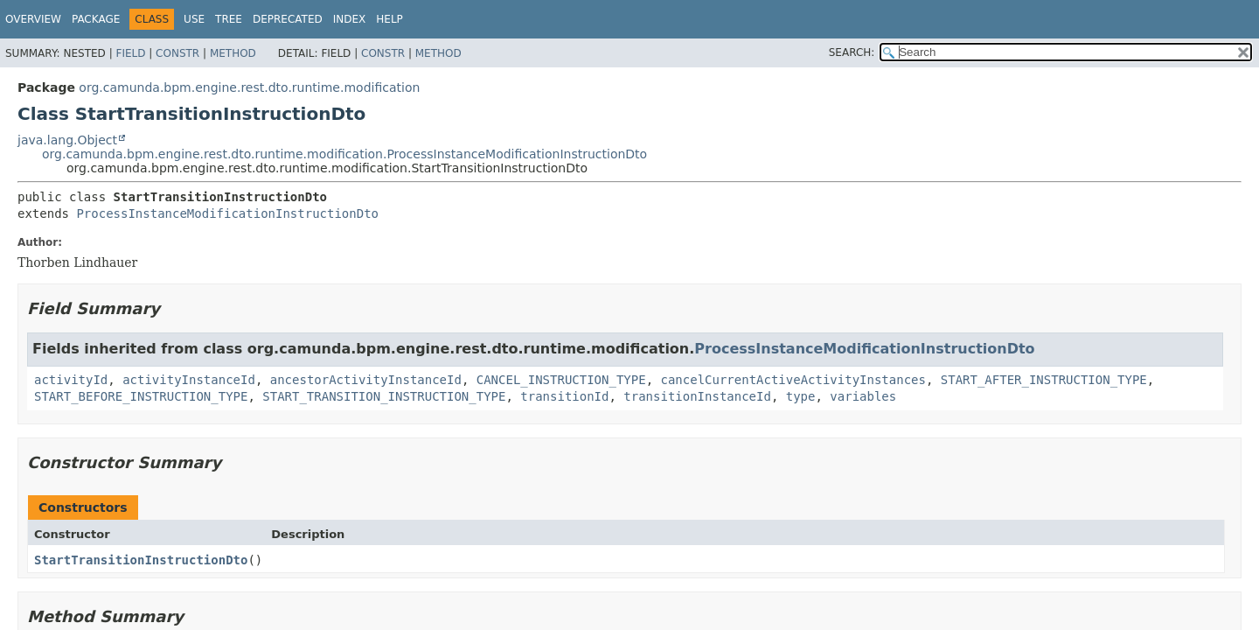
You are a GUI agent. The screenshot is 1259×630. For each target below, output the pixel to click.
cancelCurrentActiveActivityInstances (792, 380)
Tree (228, 19)
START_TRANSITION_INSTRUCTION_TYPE (383, 396)
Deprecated (288, 19)
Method (233, 53)
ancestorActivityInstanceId (366, 380)
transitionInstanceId (697, 396)
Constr (177, 53)
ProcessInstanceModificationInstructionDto (227, 213)
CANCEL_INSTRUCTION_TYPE (561, 380)
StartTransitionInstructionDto (140, 560)
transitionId (564, 396)
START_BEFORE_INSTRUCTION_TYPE (140, 396)
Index (349, 19)
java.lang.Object (67, 140)
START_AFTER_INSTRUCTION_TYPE (1044, 380)
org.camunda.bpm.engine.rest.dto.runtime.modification (249, 87)
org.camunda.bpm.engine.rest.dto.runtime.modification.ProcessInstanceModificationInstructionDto (344, 154)
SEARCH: (852, 52)
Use (194, 19)
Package (96, 19)
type (801, 396)
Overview (33, 19)
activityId (71, 380)
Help (389, 19)
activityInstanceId (188, 380)
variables (863, 396)
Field (130, 53)
